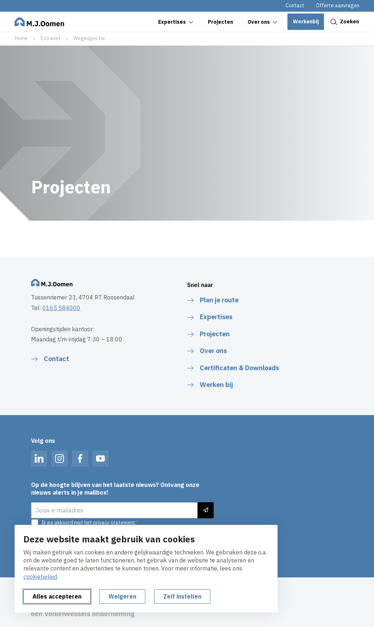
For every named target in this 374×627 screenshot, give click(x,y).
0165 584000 (61, 307)
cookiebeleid (40, 576)
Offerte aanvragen (337, 5)
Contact (295, 5)
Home (21, 38)
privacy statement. (114, 522)
